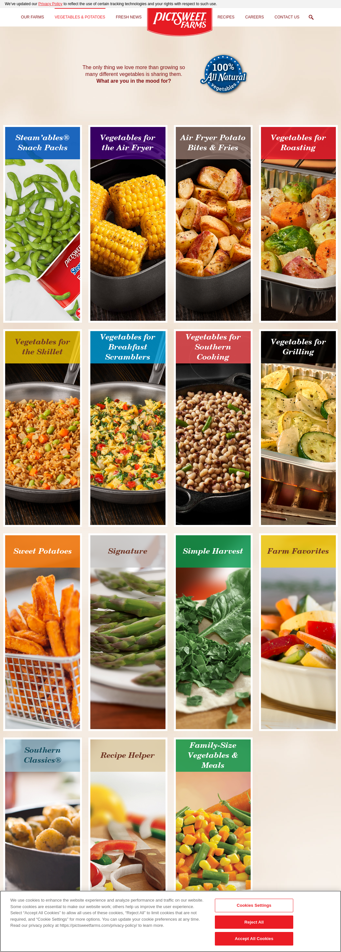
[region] (170, 921)
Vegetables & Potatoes (80, 17)
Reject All (254, 922)
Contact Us (287, 17)
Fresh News (129, 17)
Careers (254, 17)
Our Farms (32, 17)
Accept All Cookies (254, 938)
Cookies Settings (254, 905)
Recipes (226, 17)
